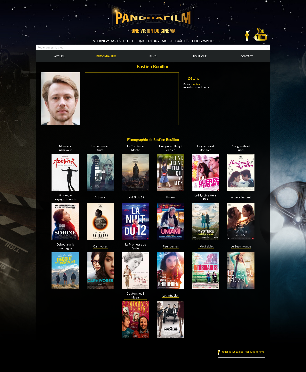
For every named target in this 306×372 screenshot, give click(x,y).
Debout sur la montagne (65, 246)
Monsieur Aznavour (65, 148)
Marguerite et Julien (241, 148)
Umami (170, 197)
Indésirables (206, 246)
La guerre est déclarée (205, 148)
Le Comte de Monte (135, 148)
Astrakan (100, 197)
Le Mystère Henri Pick (205, 197)
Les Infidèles (170, 295)
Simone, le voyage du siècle (65, 197)
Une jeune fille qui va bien (170, 148)
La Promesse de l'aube (135, 246)
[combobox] (153, 47)
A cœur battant (241, 197)
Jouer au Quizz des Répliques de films (243, 351)
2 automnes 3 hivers (135, 295)
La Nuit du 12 (135, 197)
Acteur (197, 84)
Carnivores (100, 246)
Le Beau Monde (241, 246)
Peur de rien (171, 246)
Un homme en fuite (100, 148)
